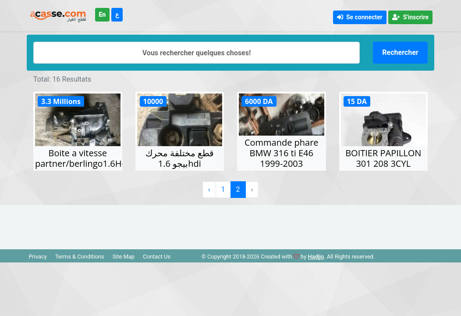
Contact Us (156, 256)
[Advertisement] (230, 224)
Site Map (124, 256)
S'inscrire (410, 17)
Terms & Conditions (79, 256)
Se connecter (360, 17)
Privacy (37, 256)
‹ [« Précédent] (209, 189)
